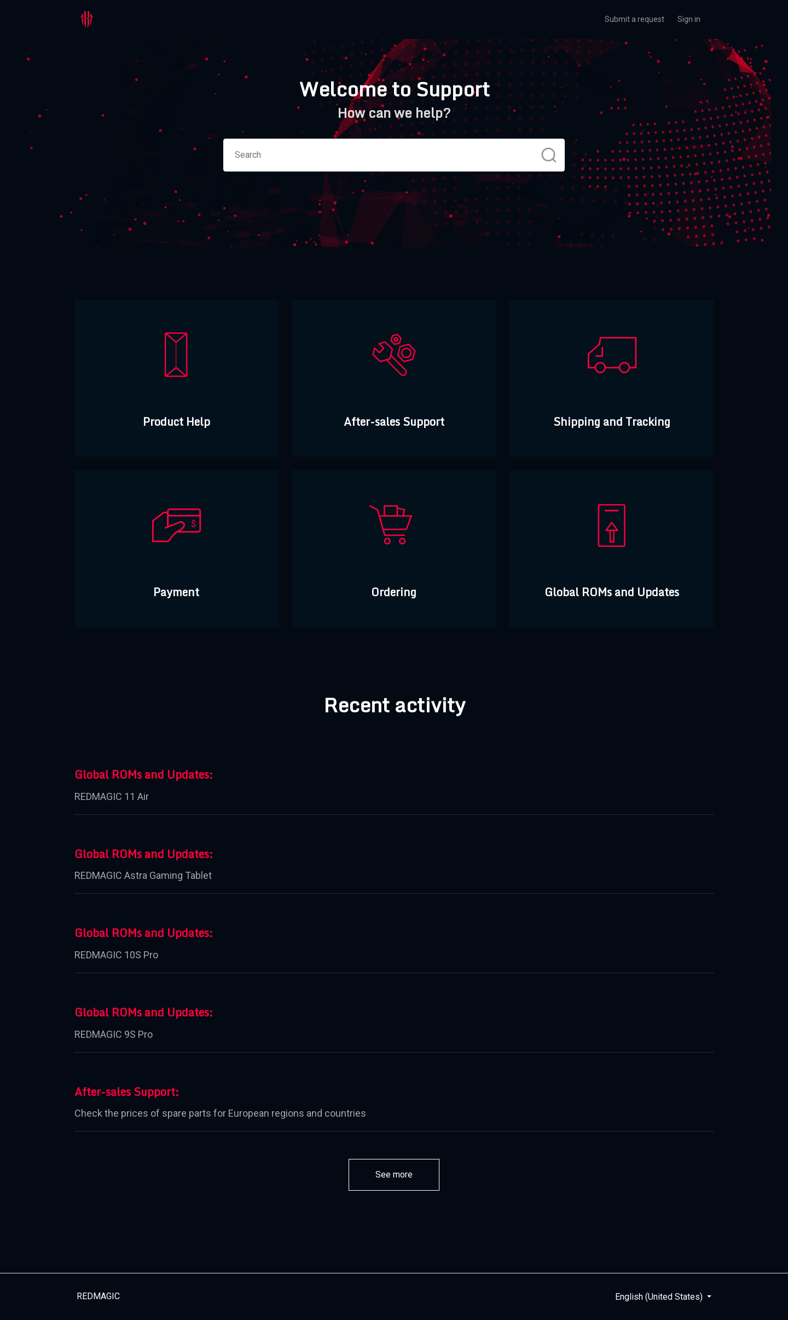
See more (407, 1174)
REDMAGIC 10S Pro (116, 955)
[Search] (394, 155)
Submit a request (634, 19)
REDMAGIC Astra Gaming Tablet (143, 875)
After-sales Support (124, 1092)
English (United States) (660, 1297)
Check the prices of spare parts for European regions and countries (220, 1113)
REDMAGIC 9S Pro (113, 1034)
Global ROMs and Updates (141, 774)
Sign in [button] (688, 19)
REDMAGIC (98, 1296)
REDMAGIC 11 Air (111, 796)
